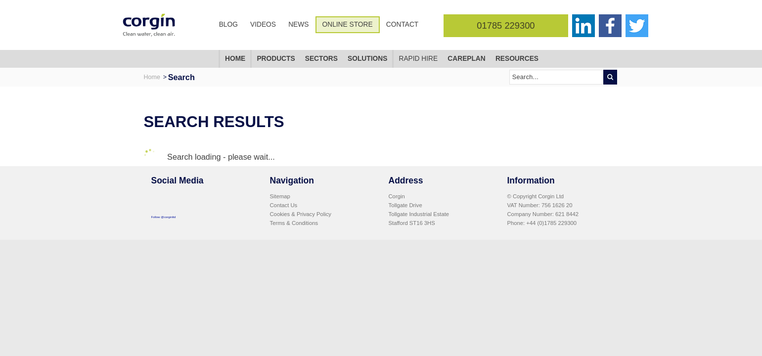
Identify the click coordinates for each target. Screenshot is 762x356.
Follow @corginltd (163, 217)
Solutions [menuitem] (367, 58)
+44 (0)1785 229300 (551, 223)
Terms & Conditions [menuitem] (294, 223)
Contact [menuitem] (402, 24)
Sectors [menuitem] (321, 58)
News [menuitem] (298, 24)
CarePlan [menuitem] (466, 58)
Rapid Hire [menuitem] (418, 58)
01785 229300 (506, 25)
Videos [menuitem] (263, 24)
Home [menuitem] (235, 58)
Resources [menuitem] (516, 58)
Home (152, 77)
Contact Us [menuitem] (284, 205)
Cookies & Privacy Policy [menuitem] (300, 214)
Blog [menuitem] (228, 24)
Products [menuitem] (276, 58)
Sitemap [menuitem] (280, 196)
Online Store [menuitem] (347, 24)
